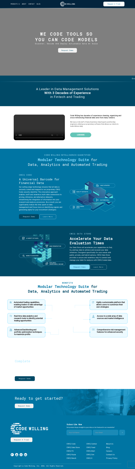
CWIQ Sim (90, 455)
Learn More (44, 379)
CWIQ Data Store (73, 447)
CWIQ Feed (90, 447)
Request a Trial (114, 4)
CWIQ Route (71, 455)
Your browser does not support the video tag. (39, 127)
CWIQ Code (71, 444)
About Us (109, 444)
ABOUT (24, 4)
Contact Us (110, 455)
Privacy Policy (111, 458)
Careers (109, 451)
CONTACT (31, 4)
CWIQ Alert (90, 451)
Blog (108, 447)
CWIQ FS (70, 451)
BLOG (38, 4)
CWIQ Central (91, 444)
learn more (81, 135)
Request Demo (67, 50)
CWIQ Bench (71, 458)
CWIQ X (89, 458)
